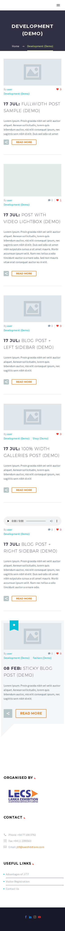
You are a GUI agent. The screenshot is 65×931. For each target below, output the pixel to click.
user (9, 89)
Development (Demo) (16, 93)
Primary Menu (58, 5)
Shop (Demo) (40, 438)
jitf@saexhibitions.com (30, 847)
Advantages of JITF (17, 874)
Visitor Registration (17, 881)
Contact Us (12, 888)
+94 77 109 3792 (26, 835)
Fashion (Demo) (42, 658)
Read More (24, 142)
